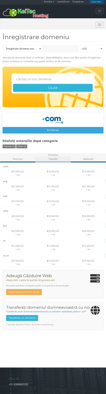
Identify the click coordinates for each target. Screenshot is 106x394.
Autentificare (63, 1)
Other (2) (21, 146)
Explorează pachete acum (24, 292)
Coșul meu (96, 2)
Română (49, 1)
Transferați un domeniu (22, 318)
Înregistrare (78, 1)
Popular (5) (9, 146)
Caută (52, 88)
